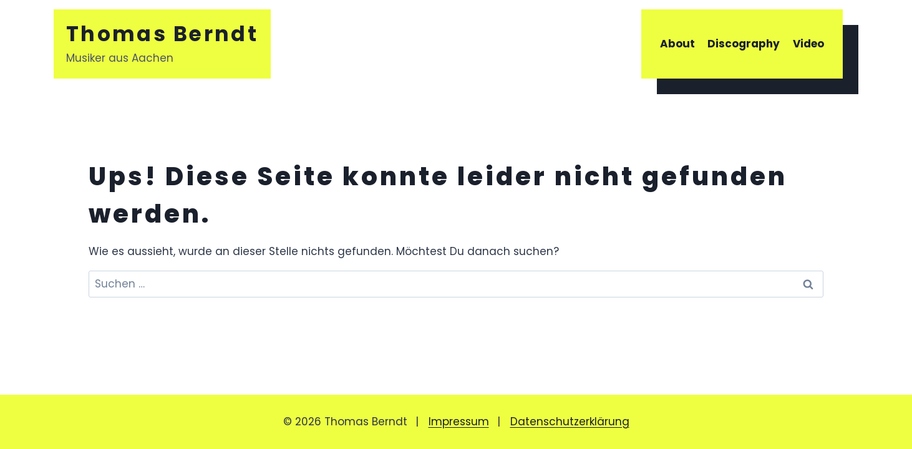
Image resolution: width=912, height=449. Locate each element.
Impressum (459, 421)
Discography (743, 43)
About (677, 43)
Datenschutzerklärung (569, 421)
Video (808, 43)
